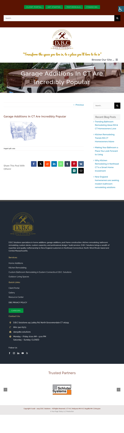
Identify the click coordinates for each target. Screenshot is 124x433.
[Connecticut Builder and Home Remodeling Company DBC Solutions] (62, 28)
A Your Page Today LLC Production (62, 411)
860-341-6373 (19, 327)
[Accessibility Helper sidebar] (121, 9)
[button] (5, 389)
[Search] (117, 18)
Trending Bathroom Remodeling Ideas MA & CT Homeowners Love (106, 125)
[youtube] (23, 353)
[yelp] (27, 353)
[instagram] (14, 353)
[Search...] (59, 18)
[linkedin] (18, 353)
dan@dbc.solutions (22, 332)
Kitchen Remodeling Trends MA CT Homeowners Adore (105, 138)
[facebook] (10, 353)
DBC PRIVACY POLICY (18, 302)
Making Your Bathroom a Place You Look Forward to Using (106, 151)
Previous (80, 105)
